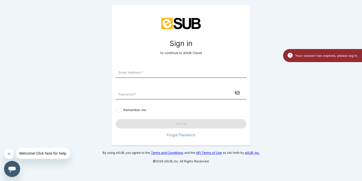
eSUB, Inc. (252, 153)
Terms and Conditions (167, 153)
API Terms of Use (209, 153)
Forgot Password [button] (181, 135)
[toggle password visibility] (237, 93)
